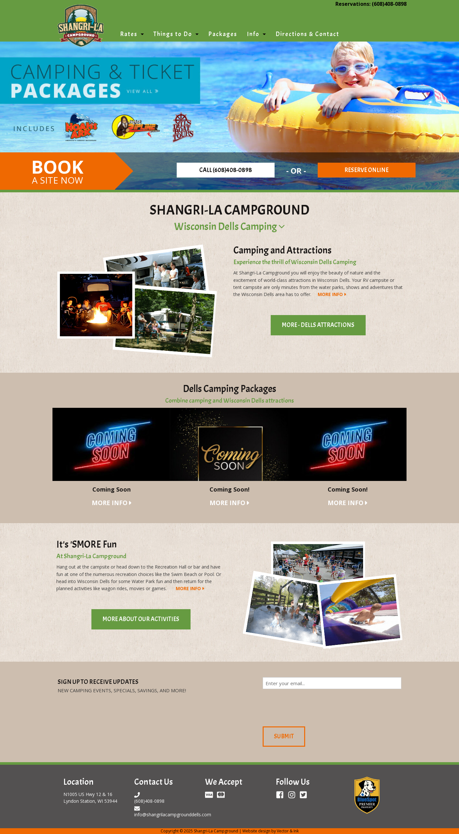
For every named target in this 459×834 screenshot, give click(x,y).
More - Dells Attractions (318, 325)
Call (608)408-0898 (225, 170)
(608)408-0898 (389, 3)
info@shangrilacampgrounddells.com (172, 814)
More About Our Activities (141, 619)
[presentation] (312, 706)
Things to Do (173, 34)
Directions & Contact (307, 34)
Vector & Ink (288, 831)
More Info (330, 294)
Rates (128, 34)
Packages (222, 34)
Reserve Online (366, 170)
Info (253, 34)
